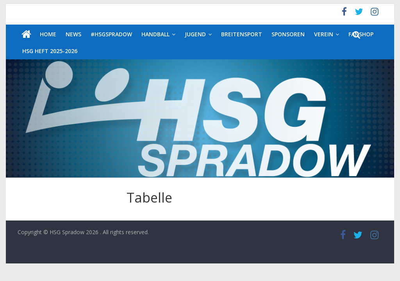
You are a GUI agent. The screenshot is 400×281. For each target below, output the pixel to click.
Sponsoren (288, 34)
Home (48, 34)
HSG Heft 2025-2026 (49, 51)
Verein (323, 34)
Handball (155, 34)
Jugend (195, 34)
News (73, 34)
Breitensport (241, 34)
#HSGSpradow (111, 34)
